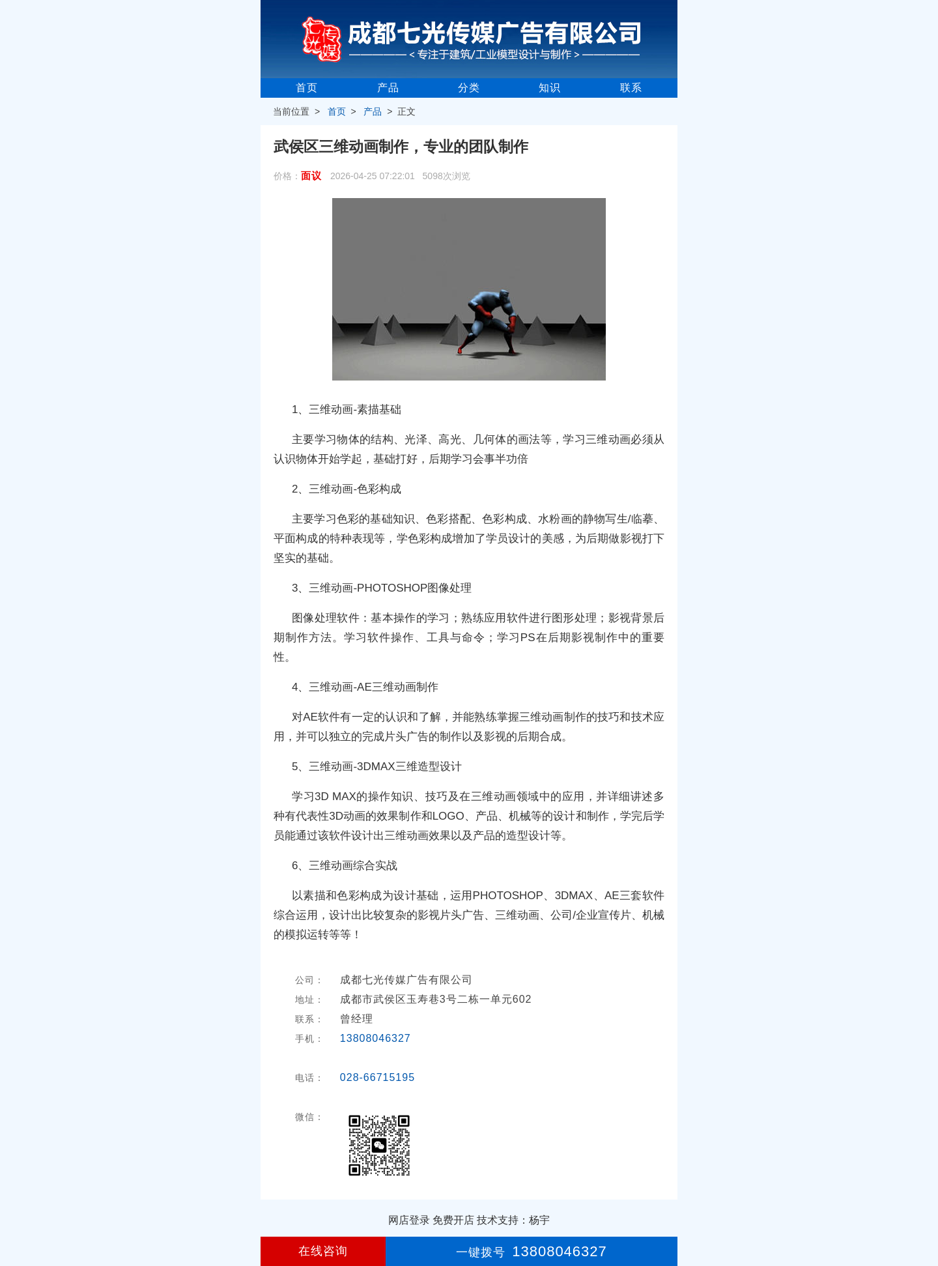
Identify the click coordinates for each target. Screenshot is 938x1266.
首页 (307, 87)
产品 (388, 87)
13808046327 (375, 1038)
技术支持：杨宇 (513, 1220)
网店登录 (409, 1220)
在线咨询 (323, 1251)
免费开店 (453, 1220)
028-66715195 (377, 1077)
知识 (550, 87)
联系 (631, 87)
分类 (469, 87)
